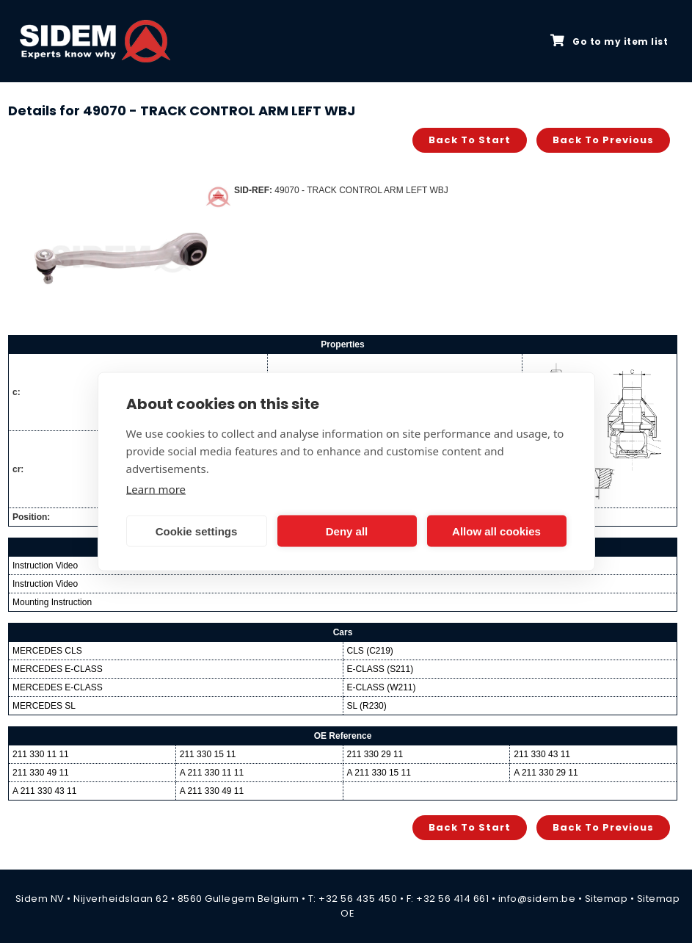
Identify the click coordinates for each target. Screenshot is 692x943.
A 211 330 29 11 (546, 772)
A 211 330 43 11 (44, 791)
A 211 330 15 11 (379, 772)
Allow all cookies (496, 530)
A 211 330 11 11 (212, 772)
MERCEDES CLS (47, 651)
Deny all (347, 530)
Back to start (470, 140)
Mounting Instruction (52, 602)
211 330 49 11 (40, 772)
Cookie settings (197, 530)
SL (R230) (367, 706)
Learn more (156, 489)
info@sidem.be (537, 899)
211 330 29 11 (375, 754)
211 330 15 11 (208, 754)
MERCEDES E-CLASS (57, 669)
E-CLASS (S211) (380, 669)
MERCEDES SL (44, 706)
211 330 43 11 (542, 754)
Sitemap (606, 899)
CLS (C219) (370, 651)
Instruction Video (45, 565)
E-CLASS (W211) (381, 687)
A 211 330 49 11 (212, 791)
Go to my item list (609, 41)
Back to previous (603, 140)
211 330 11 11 (40, 754)
